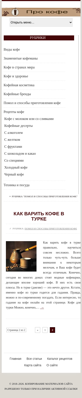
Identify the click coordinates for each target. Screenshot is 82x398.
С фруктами (13, 146)
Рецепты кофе (14, 112)
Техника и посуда (17, 185)
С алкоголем (13, 132)
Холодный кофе (16, 167)
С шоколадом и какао (20, 153)
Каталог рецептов (59, 358)
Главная (15, 358)
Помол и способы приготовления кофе (32, 103)
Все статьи (34, 358)
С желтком (12, 139)
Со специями (14, 160)
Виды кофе (12, 49)
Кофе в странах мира (19, 67)
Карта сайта (32, 365)
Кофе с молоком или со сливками (29, 119)
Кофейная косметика (19, 85)
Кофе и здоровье (16, 76)
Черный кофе (14, 174)
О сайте (52, 365)
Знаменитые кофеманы (21, 58)
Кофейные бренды (17, 94)
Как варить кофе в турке (39, 216)
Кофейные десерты (18, 126)
